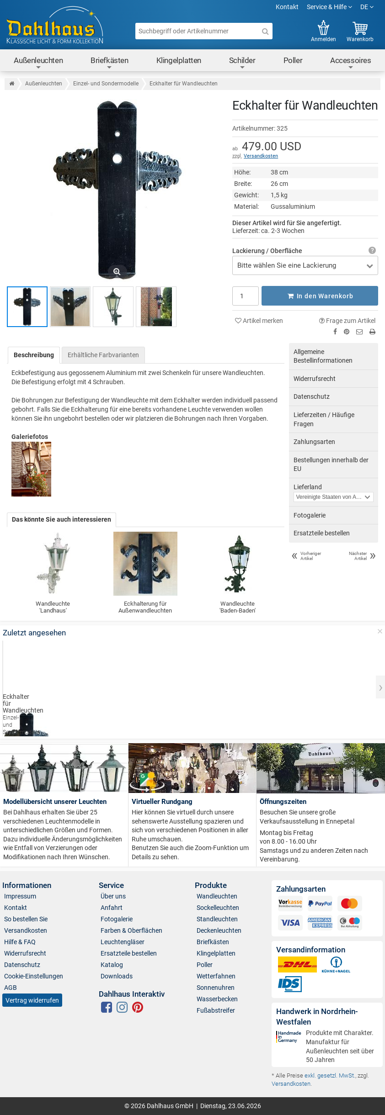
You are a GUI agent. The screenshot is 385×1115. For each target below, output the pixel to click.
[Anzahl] (245, 295)
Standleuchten (217, 919)
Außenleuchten (38, 63)
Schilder (242, 63)
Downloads (117, 976)
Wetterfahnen (216, 976)
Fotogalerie (310, 514)
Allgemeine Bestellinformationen (323, 356)
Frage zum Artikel (347, 320)
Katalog (112, 964)
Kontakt (287, 7)
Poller (293, 60)
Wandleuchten (217, 896)
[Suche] (265, 31)
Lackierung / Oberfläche (267, 250)
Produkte (211, 885)
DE (367, 7)
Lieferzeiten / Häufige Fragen (324, 419)
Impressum (20, 896)
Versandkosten (261, 156)
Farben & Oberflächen (131, 930)
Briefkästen (109, 63)
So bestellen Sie (26, 919)
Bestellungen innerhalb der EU (331, 464)
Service (111, 885)
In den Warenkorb (320, 295)
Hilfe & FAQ (20, 942)
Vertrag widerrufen (32, 1000)
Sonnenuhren (216, 987)
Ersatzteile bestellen (322, 533)
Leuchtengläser (122, 942)
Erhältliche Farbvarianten (103, 354)
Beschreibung (34, 354)
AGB (10, 987)
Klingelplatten (178, 60)
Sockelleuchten (218, 907)
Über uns (113, 896)
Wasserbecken (217, 999)
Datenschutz (312, 396)
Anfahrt (112, 907)
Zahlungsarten (314, 441)
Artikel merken (259, 320)
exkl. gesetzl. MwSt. (330, 1075)
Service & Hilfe (329, 7)
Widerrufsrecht (315, 378)
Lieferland (308, 487)
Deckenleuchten (219, 930)
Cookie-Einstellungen (33, 976)
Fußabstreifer (216, 1010)
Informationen (26, 885)
